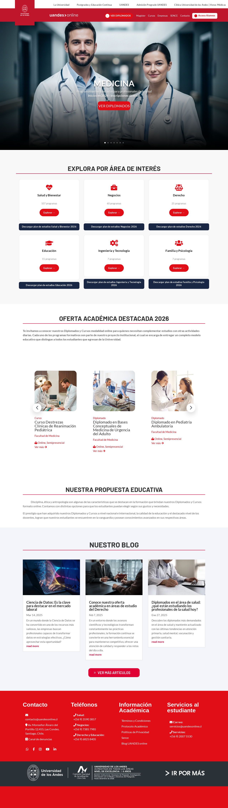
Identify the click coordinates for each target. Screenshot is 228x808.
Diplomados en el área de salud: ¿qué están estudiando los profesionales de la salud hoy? (176, 627)
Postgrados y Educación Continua (94, 4)
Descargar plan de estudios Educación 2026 (49, 307)
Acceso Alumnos (206, 19)
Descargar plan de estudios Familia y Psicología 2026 (178, 305)
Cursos (151, 19)
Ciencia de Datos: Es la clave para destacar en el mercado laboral (48, 627)
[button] (190, 429)
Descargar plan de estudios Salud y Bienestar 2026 (49, 248)
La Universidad (61, 4)
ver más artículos (114, 694)
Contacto (185, 19)
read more (32, 667)
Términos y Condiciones (136, 742)
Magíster (141, 19)
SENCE (174, 19)
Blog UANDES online (134, 765)
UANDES (124, 4)
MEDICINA (114, 105)
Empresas (163, 19)
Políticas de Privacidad (135, 753)
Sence (125, 759)
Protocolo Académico (134, 748)
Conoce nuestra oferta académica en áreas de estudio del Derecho (113, 627)
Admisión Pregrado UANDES (152, 4)
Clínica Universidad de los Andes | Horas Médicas (200, 4)
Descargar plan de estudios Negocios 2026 (114, 248)
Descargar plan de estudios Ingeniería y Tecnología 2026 (114, 305)
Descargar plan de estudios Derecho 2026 (178, 248)
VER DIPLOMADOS (120, 19)
